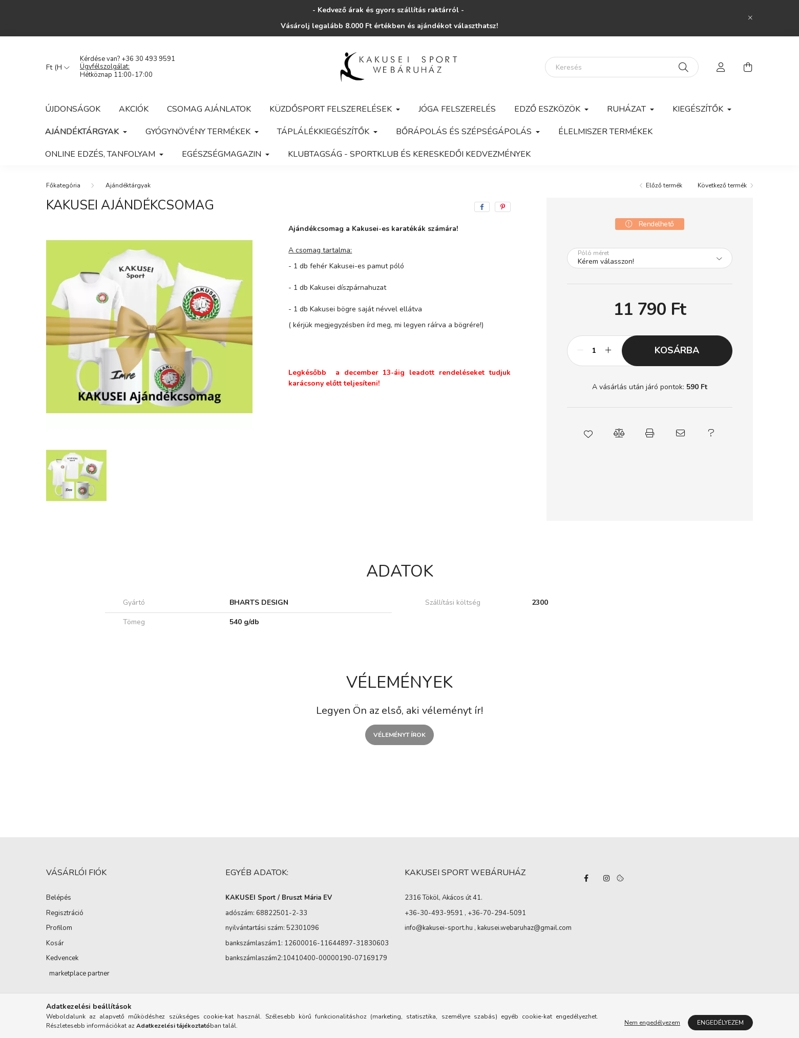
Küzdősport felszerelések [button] (331, 109)
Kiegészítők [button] (698, 109)
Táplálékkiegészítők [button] (324, 131)
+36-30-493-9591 (434, 913)
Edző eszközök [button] (548, 109)
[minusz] (580, 350)
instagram (606, 878)
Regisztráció (64, 913)
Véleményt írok (399, 735)
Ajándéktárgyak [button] (83, 131)
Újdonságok (72, 109)
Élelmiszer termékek (605, 131)
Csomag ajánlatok (209, 109)
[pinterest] (503, 207)
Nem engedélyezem (652, 1023)
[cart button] (748, 67)
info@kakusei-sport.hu (439, 928)
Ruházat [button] (627, 109)
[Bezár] (750, 18)
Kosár (55, 943)
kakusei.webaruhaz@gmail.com (524, 928)
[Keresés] (622, 67)
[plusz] (608, 350)
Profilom (59, 928)
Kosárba (677, 350)
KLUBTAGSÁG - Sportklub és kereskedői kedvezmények (409, 154)
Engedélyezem (720, 1023)
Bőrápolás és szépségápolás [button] (465, 131)
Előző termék (664, 185)
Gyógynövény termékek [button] (199, 131)
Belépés (58, 897)
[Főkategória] (63, 185)
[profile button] (721, 67)
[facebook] (482, 207)
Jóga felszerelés (457, 109)
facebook (586, 878)
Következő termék (722, 185)
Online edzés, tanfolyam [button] (101, 154)
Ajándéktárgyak (128, 185)
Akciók (134, 109)
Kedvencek (62, 958)
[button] (588, 433)
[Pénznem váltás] (55, 67)
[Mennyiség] (594, 351)
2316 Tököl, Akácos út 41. (443, 898)
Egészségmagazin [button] (222, 154)
